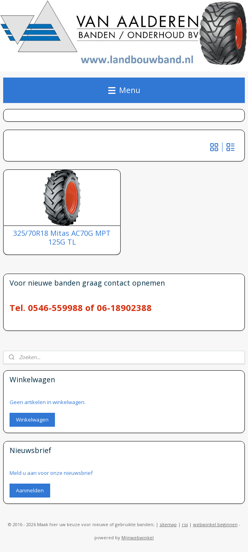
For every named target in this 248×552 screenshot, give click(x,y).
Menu (124, 90)
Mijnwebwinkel (137, 537)
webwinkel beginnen (215, 524)
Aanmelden (30, 490)
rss (185, 524)
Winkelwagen (32, 419)
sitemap (168, 524)
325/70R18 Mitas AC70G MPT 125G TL (62, 238)
